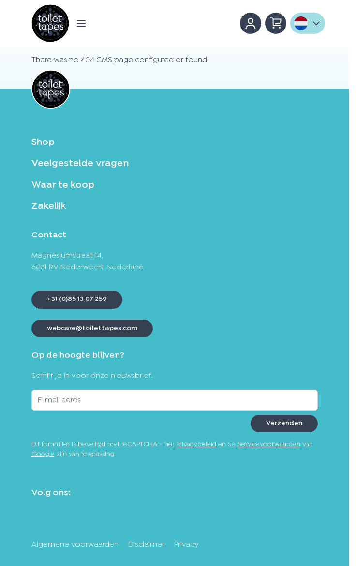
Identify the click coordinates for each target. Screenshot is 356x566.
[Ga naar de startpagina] (50, 23)
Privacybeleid (196, 444)
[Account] (250, 23)
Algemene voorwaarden (75, 545)
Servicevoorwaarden (268, 444)
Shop (43, 142)
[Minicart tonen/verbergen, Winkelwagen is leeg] (275, 23)
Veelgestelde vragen (80, 164)
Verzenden (284, 423)
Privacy (186, 545)
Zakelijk (48, 206)
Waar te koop (62, 185)
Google (43, 454)
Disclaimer (146, 545)
